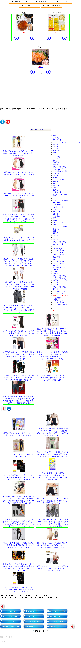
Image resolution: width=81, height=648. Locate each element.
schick (56, 151)
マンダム (56, 154)
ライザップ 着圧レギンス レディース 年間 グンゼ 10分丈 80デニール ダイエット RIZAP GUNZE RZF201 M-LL (18, 589)
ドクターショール (60, 304)
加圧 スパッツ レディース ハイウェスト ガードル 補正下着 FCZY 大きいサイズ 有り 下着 (18, 174)
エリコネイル (58, 244)
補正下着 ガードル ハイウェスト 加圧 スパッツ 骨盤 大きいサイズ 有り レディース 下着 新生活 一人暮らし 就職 (52, 545)
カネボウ (56, 203)
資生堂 (55, 190)
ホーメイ (56, 266)
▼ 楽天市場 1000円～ (51, 5)
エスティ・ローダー (60, 209)
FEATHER (57, 144)
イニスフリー (58, 205)
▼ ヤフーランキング (30, 5)
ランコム (56, 216)
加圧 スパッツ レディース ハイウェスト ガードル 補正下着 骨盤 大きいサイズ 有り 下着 (18, 195)
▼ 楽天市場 (41, 2)
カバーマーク (58, 207)
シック (55, 146)
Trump (56, 270)
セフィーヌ (57, 192)
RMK (55, 220)
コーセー (56, 259)
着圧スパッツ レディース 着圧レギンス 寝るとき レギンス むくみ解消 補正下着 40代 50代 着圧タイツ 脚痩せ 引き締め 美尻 (52, 454)
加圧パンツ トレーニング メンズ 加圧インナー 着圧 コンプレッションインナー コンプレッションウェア (52, 568)
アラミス (56, 148)
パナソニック (58, 169)
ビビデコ (56, 257)
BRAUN (56, 185)
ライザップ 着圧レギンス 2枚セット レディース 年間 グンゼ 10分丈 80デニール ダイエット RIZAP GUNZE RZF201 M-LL (18, 477)
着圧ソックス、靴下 (60, 280)
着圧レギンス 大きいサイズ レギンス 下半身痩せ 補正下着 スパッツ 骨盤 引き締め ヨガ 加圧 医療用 (18, 153)
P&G (55, 152)
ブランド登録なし (60, 167)
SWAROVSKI (58, 248)
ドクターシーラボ (60, 227)
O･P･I (55, 271)
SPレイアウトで (6, 641)
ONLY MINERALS (60, 194)
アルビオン (57, 198)
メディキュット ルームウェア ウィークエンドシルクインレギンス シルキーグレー (18, 240)
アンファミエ (58, 293)
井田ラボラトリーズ (60, 200)
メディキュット (59, 291)
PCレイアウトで (6, 637)
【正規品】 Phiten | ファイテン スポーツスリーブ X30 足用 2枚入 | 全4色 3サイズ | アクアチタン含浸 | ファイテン (19, 378)
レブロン (56, 211)
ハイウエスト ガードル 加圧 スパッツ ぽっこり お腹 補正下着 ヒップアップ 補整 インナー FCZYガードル (18, 333)
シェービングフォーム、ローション (66, 142)
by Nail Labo (59, 268)
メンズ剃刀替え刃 (60, 171)
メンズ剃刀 (57, 157)
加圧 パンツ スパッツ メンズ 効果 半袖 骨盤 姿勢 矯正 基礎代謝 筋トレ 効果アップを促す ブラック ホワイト (52, 501)
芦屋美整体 (57, 298)
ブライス (56, 273)
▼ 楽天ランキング (19, 2)
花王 (55, 196)
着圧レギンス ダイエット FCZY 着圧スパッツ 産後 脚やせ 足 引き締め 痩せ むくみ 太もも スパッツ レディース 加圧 (18, 545)
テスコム (56, 138)
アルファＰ (57, 140)
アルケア (56, 285)
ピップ (55, 289)
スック (55, 235)
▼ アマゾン (62, 2)
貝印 (55, 136)
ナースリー (57, 282)
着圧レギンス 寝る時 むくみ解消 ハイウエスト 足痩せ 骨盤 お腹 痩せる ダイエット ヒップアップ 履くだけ (52, 378)
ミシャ (55, 237)
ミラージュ (57, 246)
